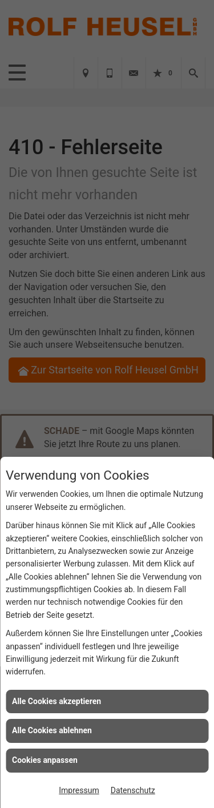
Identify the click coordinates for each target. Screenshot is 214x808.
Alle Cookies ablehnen (52, 730)
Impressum (79, 790)
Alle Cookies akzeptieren (56, 701)
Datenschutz (133, 790)
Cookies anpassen (45, 760)
